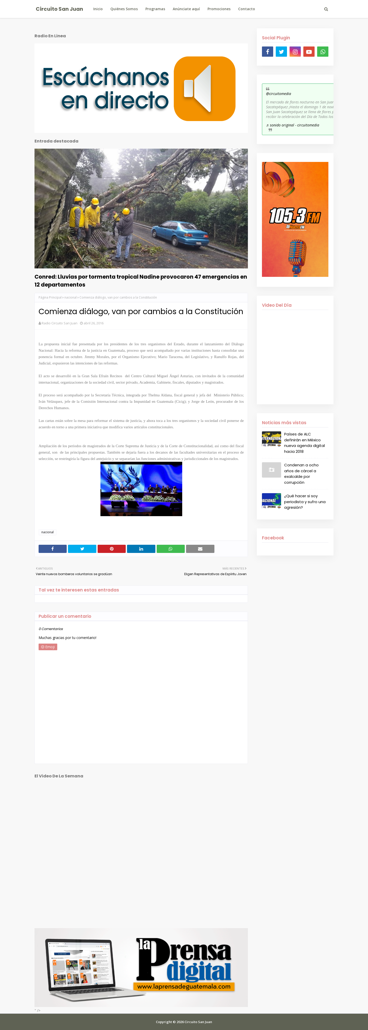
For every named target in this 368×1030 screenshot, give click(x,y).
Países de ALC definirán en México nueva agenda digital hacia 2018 (304, 442)
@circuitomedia (278, 93)
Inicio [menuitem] (98, 8)
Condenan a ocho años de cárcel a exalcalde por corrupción (301, 473)
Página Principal (50, 297)
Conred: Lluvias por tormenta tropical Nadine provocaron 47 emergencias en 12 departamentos (140, 280)
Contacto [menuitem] (246, 8)
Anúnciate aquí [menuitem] (186, 8)
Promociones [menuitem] (219, 8)
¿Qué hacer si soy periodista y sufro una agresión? (305, 501)
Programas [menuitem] (155, 8)
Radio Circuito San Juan (59, 323)
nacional (70, 297)
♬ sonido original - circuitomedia (292, 125)
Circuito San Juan (59, 9)
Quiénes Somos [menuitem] (124, 8)
